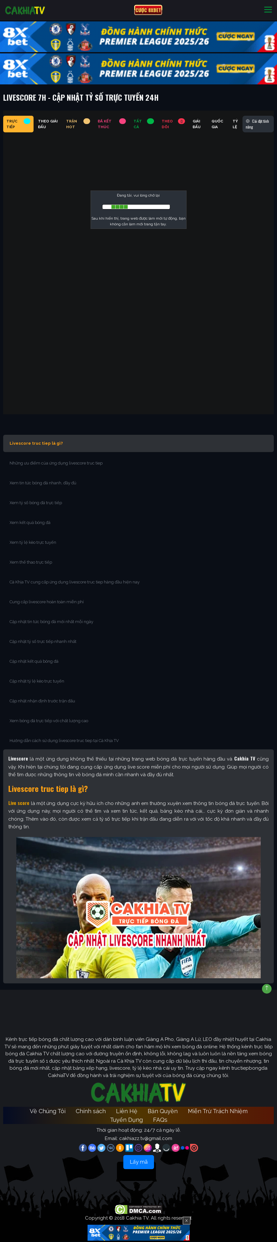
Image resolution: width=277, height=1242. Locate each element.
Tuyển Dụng (126, 1119)
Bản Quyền (163, 1111)
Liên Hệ (126, 1111)
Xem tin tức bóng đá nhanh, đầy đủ (43, 482)
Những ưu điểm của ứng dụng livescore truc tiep (56, 463)
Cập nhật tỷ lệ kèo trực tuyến (37, 681)
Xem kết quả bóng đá (30, 522)
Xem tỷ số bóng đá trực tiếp (36, 502)
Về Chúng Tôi (47, 1111)
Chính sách (91, 1111)
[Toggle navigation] (268, 10)
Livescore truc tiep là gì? (36, 443)
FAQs (160, 1119)
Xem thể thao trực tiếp (31, 562)
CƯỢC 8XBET (148, 9)
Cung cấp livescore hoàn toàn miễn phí (47, 601)
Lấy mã (139, 1162)
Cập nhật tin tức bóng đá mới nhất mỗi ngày (51, 621)
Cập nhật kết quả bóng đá (34, 661)
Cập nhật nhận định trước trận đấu (42, 701)
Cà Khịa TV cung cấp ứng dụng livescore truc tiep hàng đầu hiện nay (75, 582)
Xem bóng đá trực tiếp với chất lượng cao (49, 720)
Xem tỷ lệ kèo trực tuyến (33, 542)
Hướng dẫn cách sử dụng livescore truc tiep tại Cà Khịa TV (64, 740)
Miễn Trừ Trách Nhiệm (218, 1111)
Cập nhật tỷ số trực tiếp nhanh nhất (43, 641)
